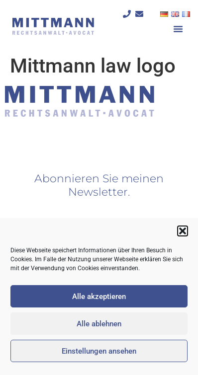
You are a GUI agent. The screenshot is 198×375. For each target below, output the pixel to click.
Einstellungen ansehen (99, 351)
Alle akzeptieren (99, 296)
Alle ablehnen (99, 323)
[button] (183, 231)
